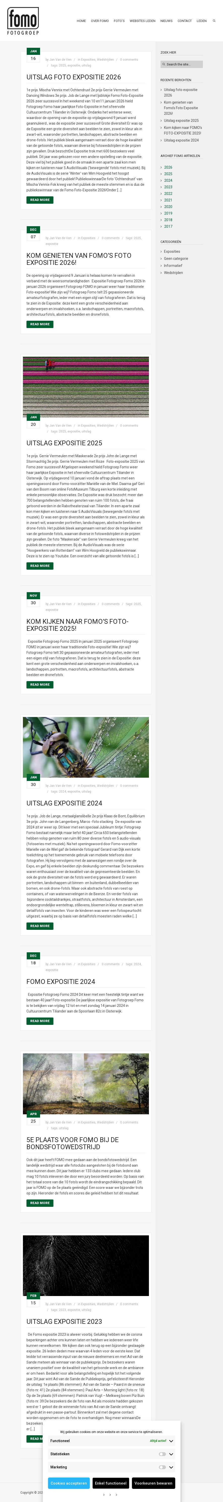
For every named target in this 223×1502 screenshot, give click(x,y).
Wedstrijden (105, 59)
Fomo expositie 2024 (60, 981)
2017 (168, 226)
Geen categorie (176, 259)
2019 (168, 213)
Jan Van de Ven (60, 59)
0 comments (129, 59)
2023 (62, 1310)
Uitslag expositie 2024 (64, 803)
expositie (74, 65)
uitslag (86, 65)
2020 (168, 207)
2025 (62, 65)
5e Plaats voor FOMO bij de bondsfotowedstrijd (72, 1143)
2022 (168, 194)
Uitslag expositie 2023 (64, 1321)
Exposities (88, 59)
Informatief (173, 266)
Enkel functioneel (110, 1483)
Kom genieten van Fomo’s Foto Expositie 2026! (79, 259)
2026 (168, 167)
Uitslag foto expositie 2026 (73, 77)
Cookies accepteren (69, 1483)
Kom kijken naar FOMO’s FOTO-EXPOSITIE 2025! (77, 625)
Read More (40, 200)
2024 (62, 791)
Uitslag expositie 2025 (64, 443)
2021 (168, 200)
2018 (168, 220)
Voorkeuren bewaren (153, 1483)
